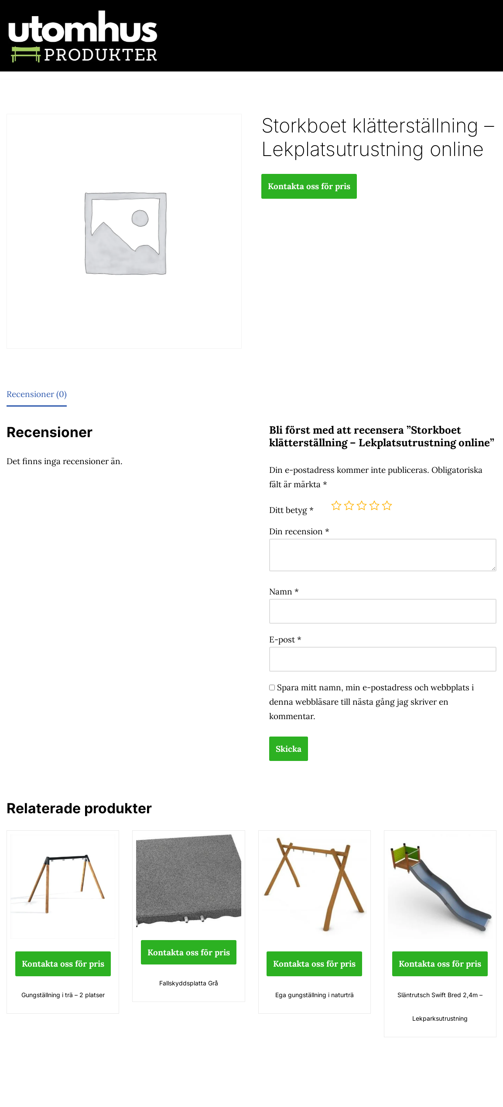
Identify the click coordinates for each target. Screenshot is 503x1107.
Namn (284, 591)
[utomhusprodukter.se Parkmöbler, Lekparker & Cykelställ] (83, 36)
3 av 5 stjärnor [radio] (361, 505)
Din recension (299, 531)
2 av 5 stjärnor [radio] (349, 505)
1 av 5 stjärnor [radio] (336, 505)
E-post (285, 639)
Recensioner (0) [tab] (37, 394)
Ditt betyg (291, 510)
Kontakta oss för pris (309, 186)
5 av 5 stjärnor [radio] (387, 505)
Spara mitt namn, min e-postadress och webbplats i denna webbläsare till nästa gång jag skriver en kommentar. (371, 701)
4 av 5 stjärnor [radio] (374, 505)
